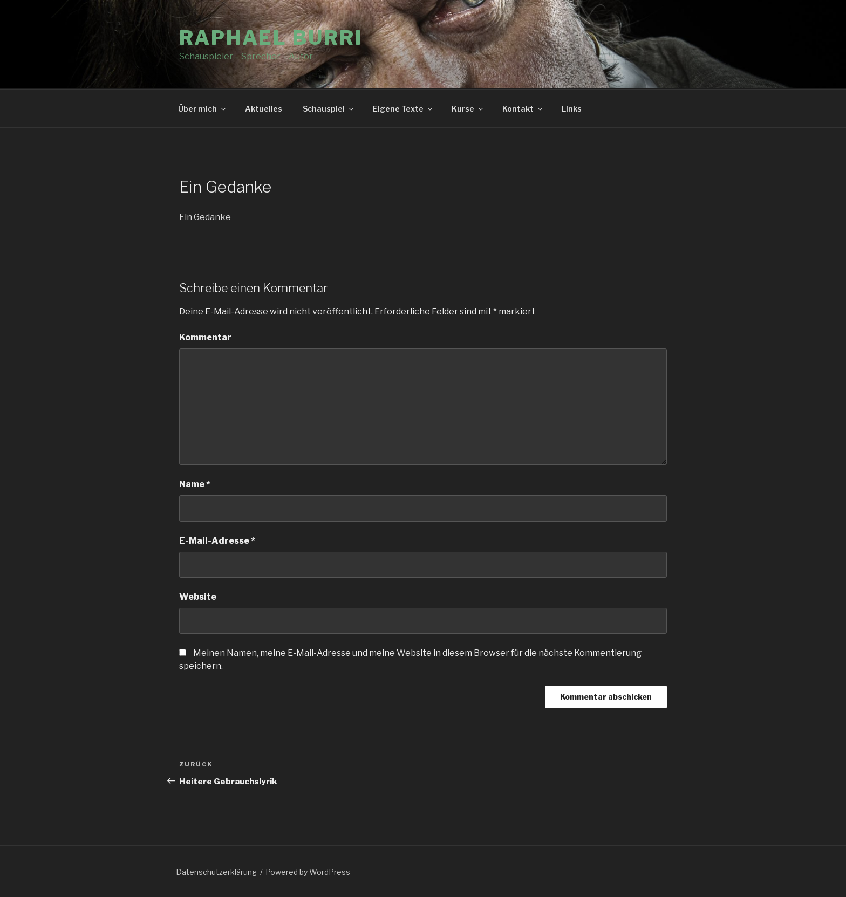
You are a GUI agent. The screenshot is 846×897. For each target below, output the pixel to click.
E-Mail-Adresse (217, 541)
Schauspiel (329, 108)
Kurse (468, 108)
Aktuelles (263, 108)
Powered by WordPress (307, 872)
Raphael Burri (270, 38)
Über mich (202, 108)
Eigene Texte (403, 108)
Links (572, 108)
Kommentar (205, 337)
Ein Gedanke (205, 217)
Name (194, 484)
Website (197, 597)
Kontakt (523, 108)
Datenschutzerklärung (216, 872)
